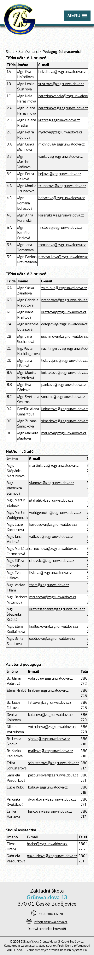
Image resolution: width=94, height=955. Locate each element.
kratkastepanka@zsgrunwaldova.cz (57, 609)
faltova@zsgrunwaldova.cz (49, 702)
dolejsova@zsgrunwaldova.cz (64, 324)
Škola (10, 51)
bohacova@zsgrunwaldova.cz (61, 198)
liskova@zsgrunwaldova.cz (50, 572)
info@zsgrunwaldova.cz (51, 922)
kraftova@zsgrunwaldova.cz (63, 312)
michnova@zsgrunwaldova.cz (61, 144)
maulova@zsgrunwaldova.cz (63, 433)
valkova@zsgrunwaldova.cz (51, 536)
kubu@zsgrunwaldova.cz (48, 787)
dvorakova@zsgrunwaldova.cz (52, 799)
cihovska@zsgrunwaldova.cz (51, 560)
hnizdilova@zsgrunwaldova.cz (62, 71)
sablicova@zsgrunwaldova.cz (52, 638)
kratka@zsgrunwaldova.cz (59, 120)
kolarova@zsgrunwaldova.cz (50, 714)
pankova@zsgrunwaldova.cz (63, 384)
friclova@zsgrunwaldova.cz (60, 227)
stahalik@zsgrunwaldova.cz (51, 500)
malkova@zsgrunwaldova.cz (50, 751)
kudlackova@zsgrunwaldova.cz (53, 626)
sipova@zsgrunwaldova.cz (49, 739)
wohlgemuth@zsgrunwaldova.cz (55, 512)
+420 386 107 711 (51, 914)
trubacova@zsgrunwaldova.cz (62, 186)
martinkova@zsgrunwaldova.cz (54, 465)
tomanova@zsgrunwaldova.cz (62, 245)
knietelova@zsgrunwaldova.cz (65, 372)
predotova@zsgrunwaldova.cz (65, 300)
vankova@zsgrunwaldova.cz (60, 156)
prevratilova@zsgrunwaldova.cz (64, 257)
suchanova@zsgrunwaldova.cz (65, 336)
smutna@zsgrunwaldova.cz (63, 396)
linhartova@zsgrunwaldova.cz (65, 409)
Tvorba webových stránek (42, 950)
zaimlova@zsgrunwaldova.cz (64, 288)
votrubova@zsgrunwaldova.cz (52, 727)
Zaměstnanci (28, 51)
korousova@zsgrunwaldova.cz (53, 524)
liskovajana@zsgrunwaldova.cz (65, 360)
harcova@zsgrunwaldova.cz (50, 811)
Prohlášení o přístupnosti (73, 946)
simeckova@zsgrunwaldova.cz (65, 421)
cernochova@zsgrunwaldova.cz (54, 548)
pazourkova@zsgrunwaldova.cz (53, 775)
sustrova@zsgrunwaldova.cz (61, 84)
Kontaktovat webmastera (20, 946)
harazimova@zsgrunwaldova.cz (63, 108)
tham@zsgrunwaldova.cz (49, 585)
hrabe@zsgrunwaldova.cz (48, 690)
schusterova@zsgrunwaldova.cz (53, 763)
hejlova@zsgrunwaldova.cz (59, 174)
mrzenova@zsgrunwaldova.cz (52, 597)
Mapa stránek (47, 946)
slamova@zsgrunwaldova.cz (51, 483)
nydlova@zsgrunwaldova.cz (60, 132)
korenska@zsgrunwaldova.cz (61, 215)
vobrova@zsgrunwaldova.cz (50, 678)
